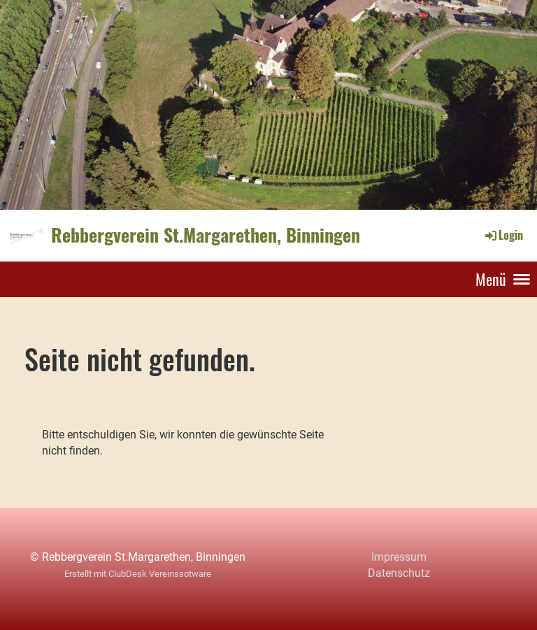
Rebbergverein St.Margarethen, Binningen (205, 235)
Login (503, 235)
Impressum (399, 557)
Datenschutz (399, 573)
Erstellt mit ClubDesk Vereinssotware (137, 573)
